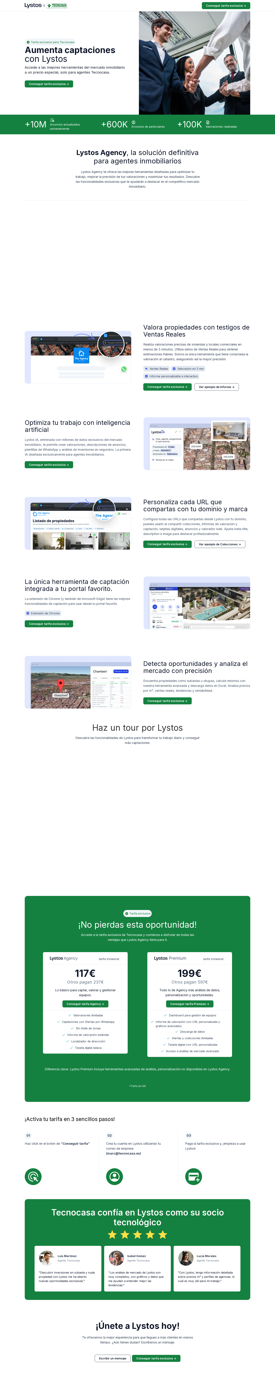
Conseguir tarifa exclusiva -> (226, 5)
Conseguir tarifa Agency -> (85, 1004)
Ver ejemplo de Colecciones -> (220, 545)
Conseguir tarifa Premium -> (189, 1004)
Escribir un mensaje (112, 1358)
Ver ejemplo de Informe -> (216, 388)
